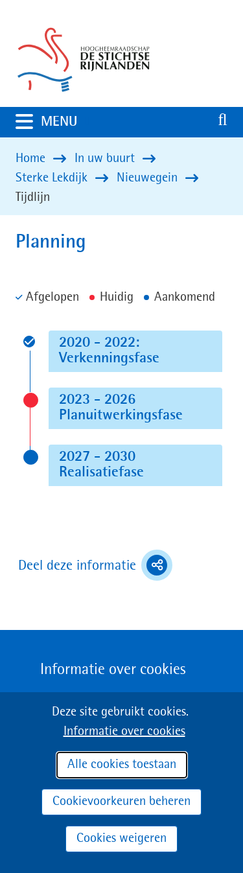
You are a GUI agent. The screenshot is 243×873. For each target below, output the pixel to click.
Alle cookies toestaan (121, 764)
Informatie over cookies (124, 731)
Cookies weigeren (121, 838)
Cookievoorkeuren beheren (121, 801)
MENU (67, 121)
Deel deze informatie (95, 565)
